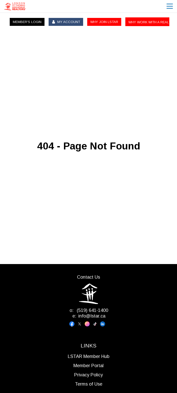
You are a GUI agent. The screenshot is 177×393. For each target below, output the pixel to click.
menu (170, 6)
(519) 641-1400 (91, 310)
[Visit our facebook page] (73, 323)
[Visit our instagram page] (88, 323)
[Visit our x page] (81, 323)
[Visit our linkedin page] (104, 323)
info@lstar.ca (91, 316)
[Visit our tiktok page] (96, 323)
